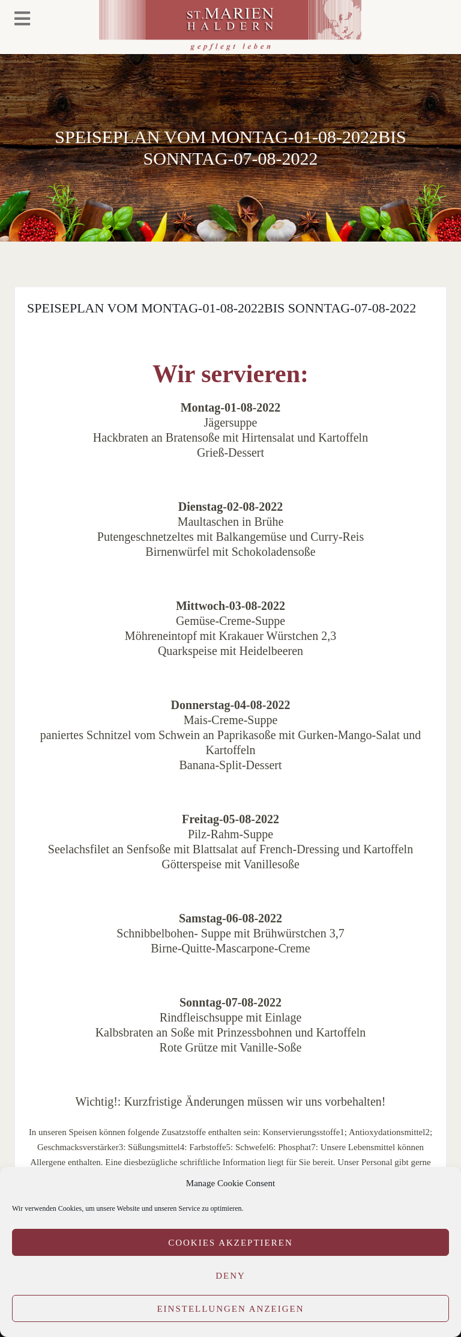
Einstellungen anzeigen (230, 1309)
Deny (230, 1276)
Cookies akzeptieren (230, 1242)
